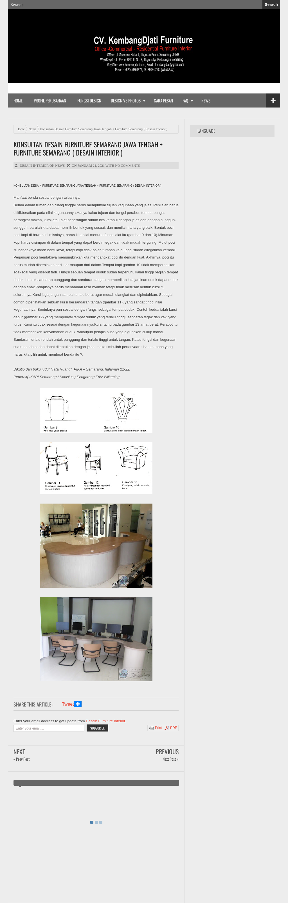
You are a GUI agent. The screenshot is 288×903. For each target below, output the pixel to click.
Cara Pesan (163, 100)
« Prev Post (22, 759)
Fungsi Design (89, 100)
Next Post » (171, 759)
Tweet (68, 704)
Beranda (17, 4)
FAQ (185, 100)
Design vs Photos (126, 100)
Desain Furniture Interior (105, 721)
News (205, 100)
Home (18, 100)
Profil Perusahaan (50, 100)
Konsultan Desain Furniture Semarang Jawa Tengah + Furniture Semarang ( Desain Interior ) (88, 148)
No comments (127, 166)
